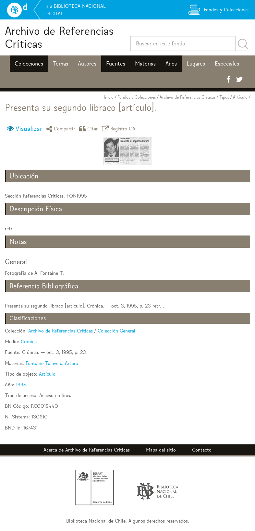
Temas (60, 63)
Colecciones (29, 63)
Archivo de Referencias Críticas (59, 37)
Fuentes (115, 63)
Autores (87, 63)
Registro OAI (120, 128)
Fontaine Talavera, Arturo (52, 363)
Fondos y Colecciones (136, 97)
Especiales (227, 63)
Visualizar (28, 128)
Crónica (29, 341)
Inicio (109, 97)
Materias (145, 63)
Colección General (116, 331)
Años (171, 63)
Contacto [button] (202, 450)
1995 (21, 384)
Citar (89, 128)
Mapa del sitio (161, 450)
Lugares (196, 63)
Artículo (240, 97)
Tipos (224, 97)
